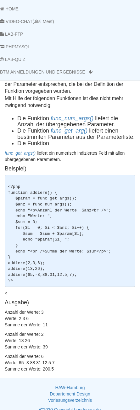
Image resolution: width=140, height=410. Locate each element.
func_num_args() (72, 118)
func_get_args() (20, 153)
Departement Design (70, 393)
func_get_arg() (69, 131)
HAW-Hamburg (70, 387)
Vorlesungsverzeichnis (70, 400)
